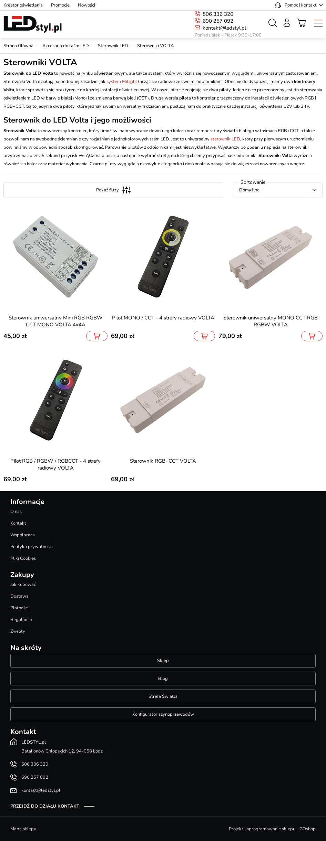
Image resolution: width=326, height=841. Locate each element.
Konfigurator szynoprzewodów (163, 714)
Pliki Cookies (23, 558)
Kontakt (18, 523)
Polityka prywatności (31, 547)
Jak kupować (23, 584)
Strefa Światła (163, 696)
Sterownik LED (113, 46)
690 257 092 (218, 21)
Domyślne (249, 190)
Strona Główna (18, 46)
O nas (16, 511)
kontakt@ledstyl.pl (224, 27)
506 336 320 (218, 14)
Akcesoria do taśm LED (65, 46)
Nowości (86, 5)
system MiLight (121, 81)
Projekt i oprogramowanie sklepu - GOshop (272, 829)
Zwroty (17, 631)
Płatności (19, 608)
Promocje (60, 5)
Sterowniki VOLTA (155, 46)
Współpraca (22, 535)
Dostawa (19, 596)
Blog (163, 678)
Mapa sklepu (23, 829)
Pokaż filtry (113, 190)
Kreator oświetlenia (23, 5)
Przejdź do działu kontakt (44, 806)
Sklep (163, 661)
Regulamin (21, 620)
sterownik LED (225, 139)
